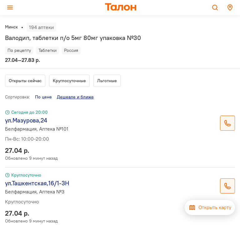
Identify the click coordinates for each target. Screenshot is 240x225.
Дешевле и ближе (75, 97)
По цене (43, 97)
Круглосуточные (69, 80)
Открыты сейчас (25, 80)
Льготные (107, 80)
